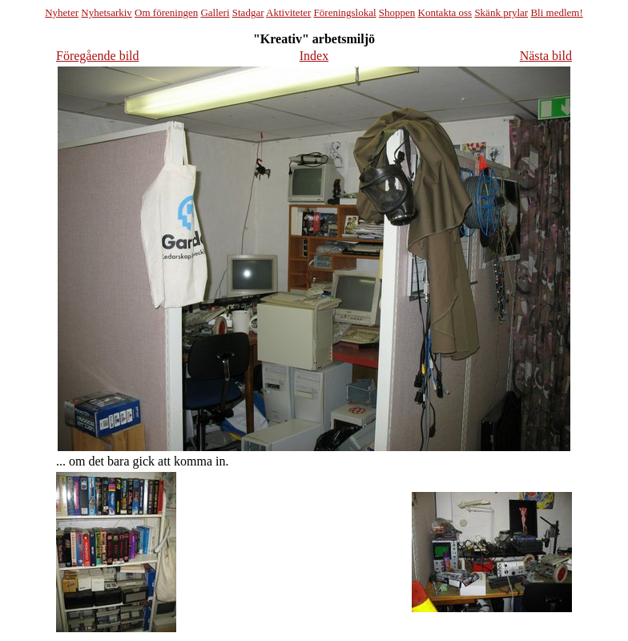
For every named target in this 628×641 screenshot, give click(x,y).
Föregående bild (97, 55)
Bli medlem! (556, 12)
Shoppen (397, 12)
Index (314, 55)
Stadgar (248, 12)
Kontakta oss (445, 12)
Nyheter (61, 12)
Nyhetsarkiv (106, 12)
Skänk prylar (501, 12)
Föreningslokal (345, 12)
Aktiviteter (288, 12)
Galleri (214, 12)
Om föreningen (166, 12)
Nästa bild (546, 55)
